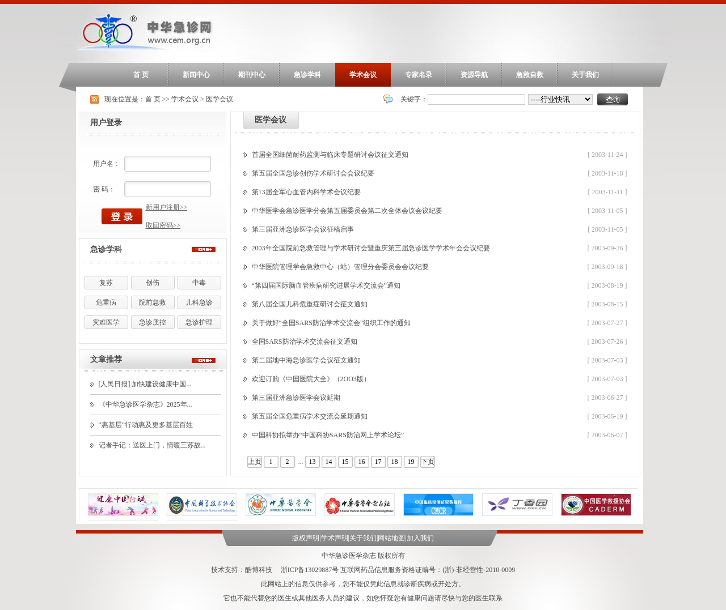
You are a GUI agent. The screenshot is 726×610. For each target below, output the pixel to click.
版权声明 (305, 538)
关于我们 (585, 75)
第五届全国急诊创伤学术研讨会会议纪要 (313, 173)
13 (312, 462)
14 (329, 462)
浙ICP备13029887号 (310, 570)
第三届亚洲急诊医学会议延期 (296, 398)
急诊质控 (152, 322)
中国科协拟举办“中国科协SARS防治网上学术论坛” (328, 435)
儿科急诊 (199, 302)
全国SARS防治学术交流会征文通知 (304, 341)
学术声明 (334, 538)
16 (361, 462)
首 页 (141, 75)
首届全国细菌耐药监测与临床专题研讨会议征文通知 (330, 155)
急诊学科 (307, 75)
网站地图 (391, 538)
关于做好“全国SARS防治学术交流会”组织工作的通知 (331, 323)
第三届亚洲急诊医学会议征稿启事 (303, 229)
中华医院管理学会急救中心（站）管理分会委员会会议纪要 (340, 267)
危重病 (106, 302)
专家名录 (418, 75)
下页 (427, 462)
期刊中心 (251, 75)
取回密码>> (163, 225)
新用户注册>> (167, 207)
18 (394, 462)
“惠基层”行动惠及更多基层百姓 (146, 425)
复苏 (106, 283)
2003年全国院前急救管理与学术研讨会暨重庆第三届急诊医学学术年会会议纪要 (371, 248)
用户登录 (106, 122)
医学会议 (219, 99)
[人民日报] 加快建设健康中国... (145, 384)
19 (411, 462)
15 (345, 462)
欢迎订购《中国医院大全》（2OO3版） (311, 379)
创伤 (152, 283)
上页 (254, 462)
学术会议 (363, 75)
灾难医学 (106, 322)
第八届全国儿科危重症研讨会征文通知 (310, 304)
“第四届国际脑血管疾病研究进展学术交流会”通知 (326, 285)
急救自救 (529, 75)
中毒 (199, 283)
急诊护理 (199, 322)
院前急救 (152, 302)
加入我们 (420, 538)
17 (378, 462)
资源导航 (474, 75)
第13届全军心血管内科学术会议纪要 (306, 192)
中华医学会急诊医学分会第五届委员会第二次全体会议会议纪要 (347, 211)
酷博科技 (258, 570)
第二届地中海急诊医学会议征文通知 (306, 360)
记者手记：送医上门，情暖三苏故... (152, 445)
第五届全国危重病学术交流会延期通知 (310, 416)
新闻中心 (196, 75)
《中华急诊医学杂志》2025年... (145, 404)
